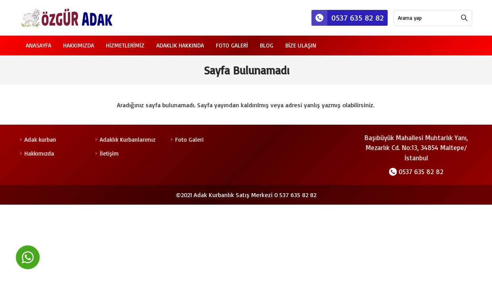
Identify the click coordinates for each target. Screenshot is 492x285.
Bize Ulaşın (300, 45)
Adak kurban (40, 139)
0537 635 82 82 (347, 18)
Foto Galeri (232, 45)
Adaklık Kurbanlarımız (127, 139)
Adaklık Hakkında (180, 45)
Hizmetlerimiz (125, 45)
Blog (266, 45)
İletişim (108, 153)
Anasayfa (38, 45)
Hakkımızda (78, 45)
